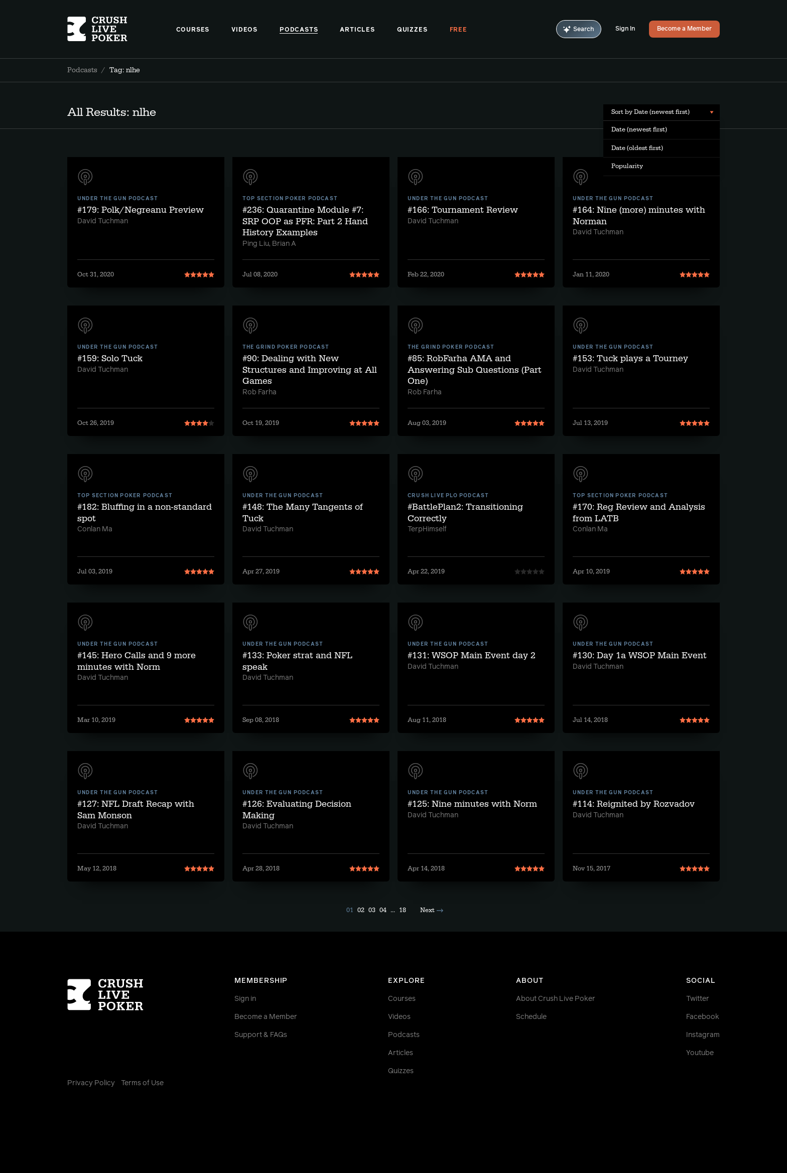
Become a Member (684, 29)
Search (578, 29)
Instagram (703, 1035)
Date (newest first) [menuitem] (639, 129)
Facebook (702, 1016)
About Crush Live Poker (555, 998)
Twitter (697, 998)
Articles (357, 30)
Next (431, 910)
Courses (193, 30)
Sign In (625, 29)
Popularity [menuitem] (627, 166)
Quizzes (412, 30)
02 (360, 910)
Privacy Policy (91, 1083)
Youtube (700, 1053)
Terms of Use (142, 1083)
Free (458, 30)
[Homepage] (121, 29)
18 (402, 910)
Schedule (531, 1016)
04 (382, 910)
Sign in (245, 998)
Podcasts (299, 30)
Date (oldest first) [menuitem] (637, 148)
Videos (244, 30)
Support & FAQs (260, 1035)
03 (371, 910)
